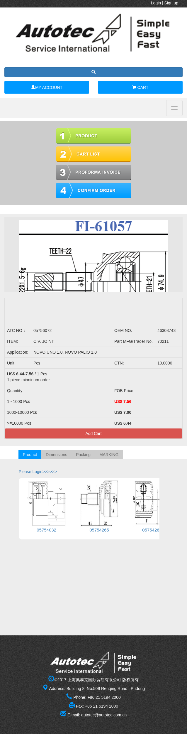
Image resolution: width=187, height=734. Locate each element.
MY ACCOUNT (46, 87)
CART (140, 87)
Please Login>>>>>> (38, 471)
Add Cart (93, 433)
